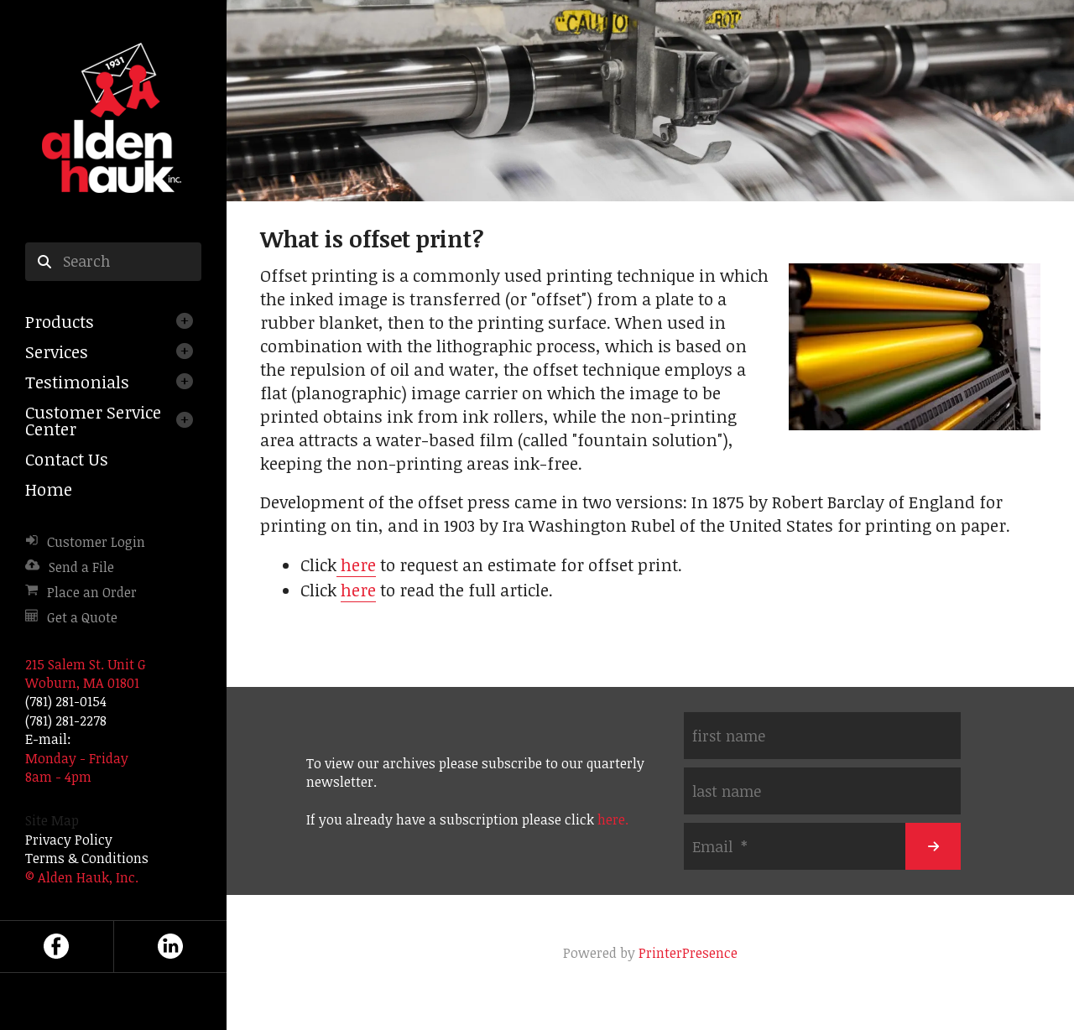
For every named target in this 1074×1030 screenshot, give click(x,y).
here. (612, 819)
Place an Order (92, 592)
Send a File (81, 567)
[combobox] (113, 261)
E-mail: (48, 739)
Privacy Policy (68, 839)
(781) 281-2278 (66, 720)
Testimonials (77, 381)
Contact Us (66, 459)
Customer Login (96, 542)
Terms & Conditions (87, 858)
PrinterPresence (688, 953)
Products (59, 321)
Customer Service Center (93, 420)
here (356, 564)
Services (56, 351)
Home (48, 489)
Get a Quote (82, 617)
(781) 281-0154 (66, 701)
